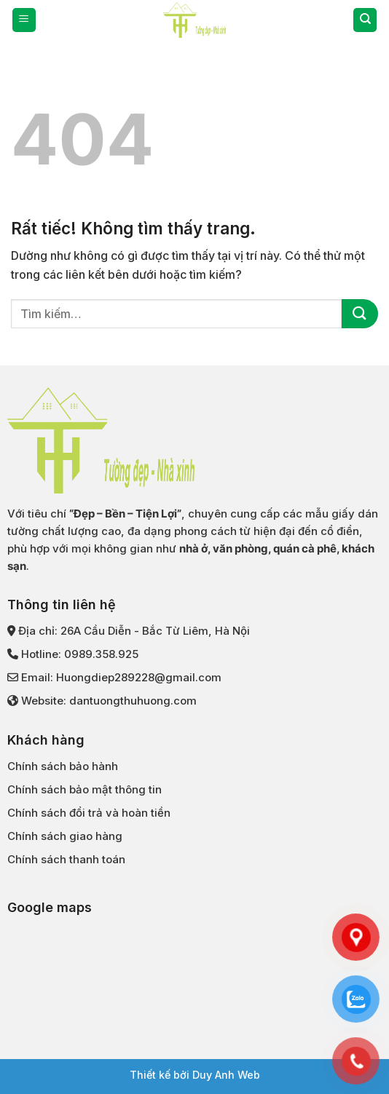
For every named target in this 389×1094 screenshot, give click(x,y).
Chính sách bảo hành (62, 766)
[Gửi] (360, 313)
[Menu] (24, 20)
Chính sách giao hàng (64, 836)
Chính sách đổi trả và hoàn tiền (88, 813)
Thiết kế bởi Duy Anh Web (195, 1075)
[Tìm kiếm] (365, 20)
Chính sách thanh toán (66, 859)
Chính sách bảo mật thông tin (84, 789)
